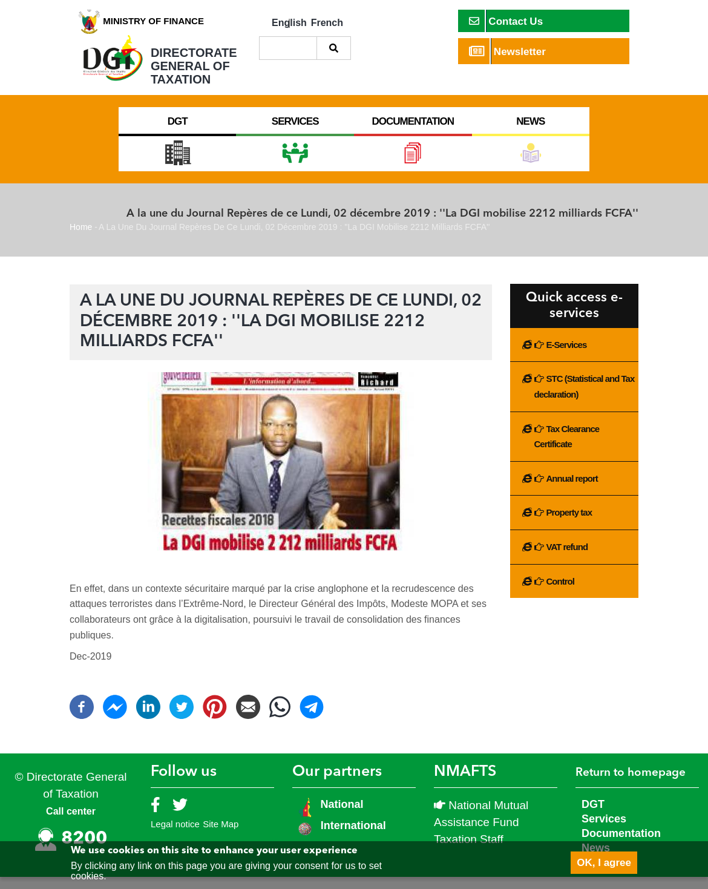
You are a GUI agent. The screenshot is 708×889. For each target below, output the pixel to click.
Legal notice (175, 836)
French (327, 23)
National (341, 816)
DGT (593, 816)
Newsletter (508, 51)
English (289, 23)
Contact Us (506, 21)
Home (81, 239)
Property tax (569, 524)
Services (604, 831)
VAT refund (567, 559)
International (353, 838)
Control (560, 593)
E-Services (566, 357)
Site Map (220, 836)
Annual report (572, 490)
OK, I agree (604, 862)
